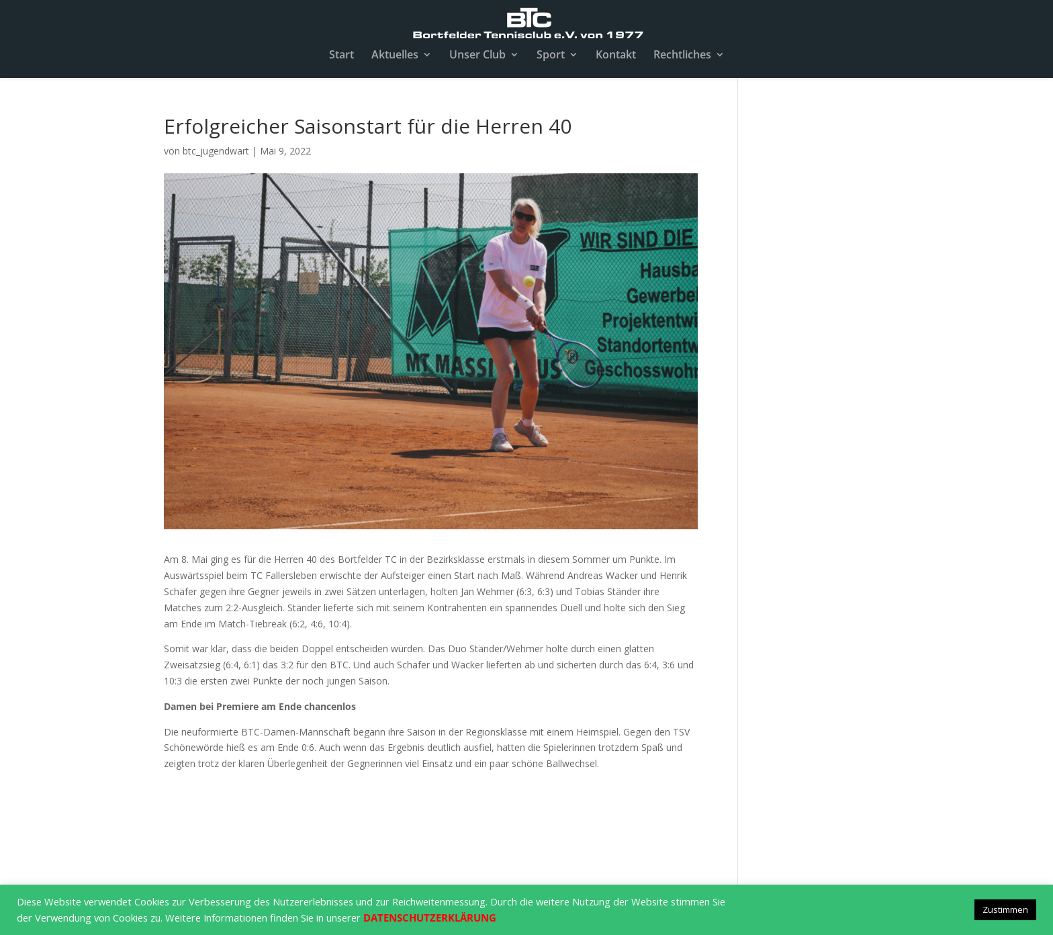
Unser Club (477, 56)
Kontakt (616, 56)
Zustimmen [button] (1005, 909)
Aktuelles (394, 56)
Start (341, 56)
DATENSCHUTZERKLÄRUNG (429, 917)
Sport (551, 56)
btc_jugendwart (216, 150)
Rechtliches (682, 56)
